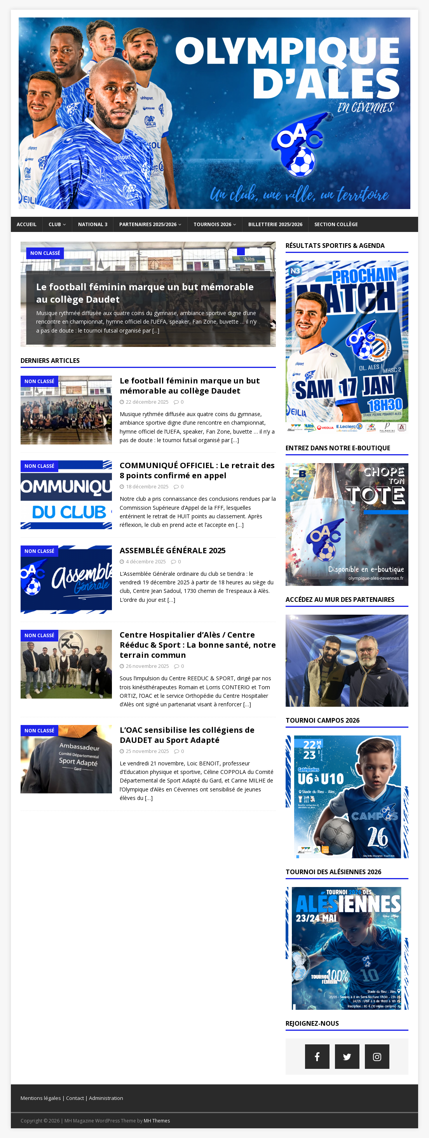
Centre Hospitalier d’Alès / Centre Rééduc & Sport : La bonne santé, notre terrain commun (198, 648)
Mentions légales (41, 1097)
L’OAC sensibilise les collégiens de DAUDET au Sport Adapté (187, 738)
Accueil (27, 224)
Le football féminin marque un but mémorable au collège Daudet (145, 292)
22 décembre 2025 (147, 405)
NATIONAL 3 (92, 224)
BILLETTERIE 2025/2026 (275, 224)
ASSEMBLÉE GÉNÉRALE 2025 (173, 553)
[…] (235, 443)
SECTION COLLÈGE (336, 224)
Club (55, 224)
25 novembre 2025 (147, 754)
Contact (75, 1097)
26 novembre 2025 (147, 669)
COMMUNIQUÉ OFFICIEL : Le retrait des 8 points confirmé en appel (197, 474)
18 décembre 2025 (147, 489)
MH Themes (157, 1120)
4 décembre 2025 (146, 564)
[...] (155, 330)
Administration (106, 1097)
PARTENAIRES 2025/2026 (147, 224)
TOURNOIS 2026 (212, 224)
